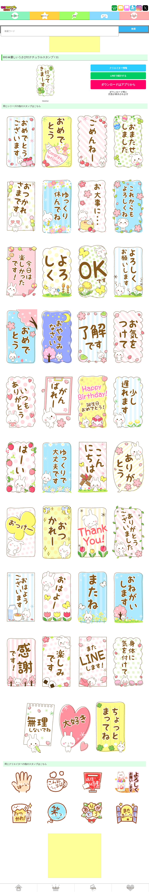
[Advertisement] (74, 44)
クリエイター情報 (118, 68)
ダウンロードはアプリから (118, 84)
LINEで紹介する (118, 75)
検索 (133, 29)
